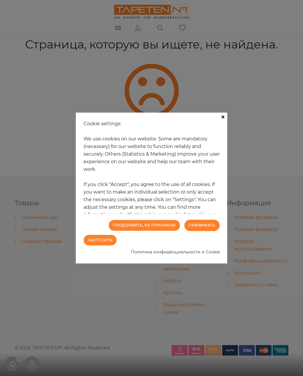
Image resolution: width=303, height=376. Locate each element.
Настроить (100, 240)
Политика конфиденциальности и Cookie (175, 251)
